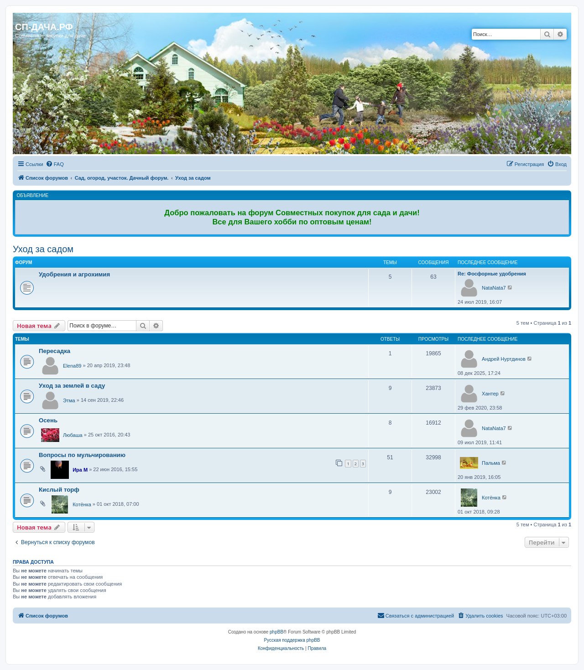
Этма (69, 400)
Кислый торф (59, 489)
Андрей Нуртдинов (504, 359)
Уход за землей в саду (72, 385)
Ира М (80, 470)
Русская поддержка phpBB (292, 640)
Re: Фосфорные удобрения (492, 273)
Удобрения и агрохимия (74, 274)
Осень (48, 420)
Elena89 (72, 366)
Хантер (490, 393)
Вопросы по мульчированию (82, 455)
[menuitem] (55, 164)
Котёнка (82, 504)
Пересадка (54, 351)
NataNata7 (494, 288)
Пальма (491, 463)
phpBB (276, 631)
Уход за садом (43, 249)
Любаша (73, 435)
